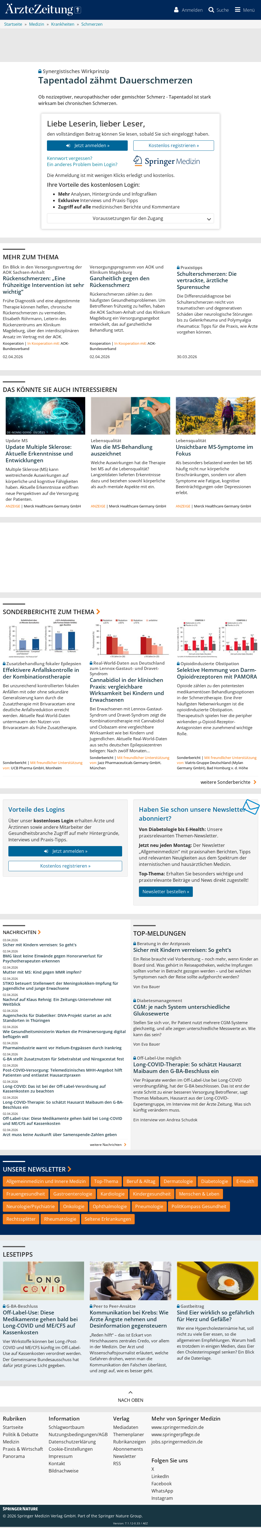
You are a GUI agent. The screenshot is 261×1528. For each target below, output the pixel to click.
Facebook (161, 1485)
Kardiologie (113, 1195)
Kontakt (57, 1465)
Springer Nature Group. (120, 1517)
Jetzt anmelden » (87, 146)
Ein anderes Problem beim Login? (82, 166)
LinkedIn (160, 1477)
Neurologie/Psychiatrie (30, 1208)
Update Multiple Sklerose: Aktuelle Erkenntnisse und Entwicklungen (39, 455)
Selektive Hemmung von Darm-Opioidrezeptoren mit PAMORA (217, 675)
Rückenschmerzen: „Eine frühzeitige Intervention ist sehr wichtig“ (43, 286)
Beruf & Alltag (141, 1183)
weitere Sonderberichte (229, 783)
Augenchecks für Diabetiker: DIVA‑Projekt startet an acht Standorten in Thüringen (57, 1019)
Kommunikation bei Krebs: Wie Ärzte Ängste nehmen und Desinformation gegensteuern (129, 1320)
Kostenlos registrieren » (174, 146)
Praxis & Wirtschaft (23, 1450)
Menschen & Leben (199, 1195)
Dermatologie (178, 1183)
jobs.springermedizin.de (177, 1443)
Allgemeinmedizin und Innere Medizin (46, 1183)
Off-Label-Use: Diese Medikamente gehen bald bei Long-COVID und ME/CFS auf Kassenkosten (62, 1122)
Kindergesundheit (152, 1195)
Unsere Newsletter (34, 1170)
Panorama (14, 1457)
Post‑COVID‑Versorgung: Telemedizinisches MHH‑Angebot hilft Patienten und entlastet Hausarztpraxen (62, 1074)
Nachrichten (19, 933)
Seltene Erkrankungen (108, 1220)
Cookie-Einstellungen (71, 1450)
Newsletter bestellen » (166, 893)
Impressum (61, 1457)
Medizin (11, 1443)
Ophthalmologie (110, 1208)
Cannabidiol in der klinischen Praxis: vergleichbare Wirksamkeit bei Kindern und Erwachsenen (127, 691)
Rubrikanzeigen (129, 1443)
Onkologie (73, 1208)
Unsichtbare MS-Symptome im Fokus (214, 452)
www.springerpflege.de (175, 1436)
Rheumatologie (60, 1220)
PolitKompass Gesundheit (199, 1208)
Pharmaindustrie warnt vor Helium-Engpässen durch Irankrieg (62, 1049)
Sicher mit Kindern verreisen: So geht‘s (40, 946)
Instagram (162, 1499)
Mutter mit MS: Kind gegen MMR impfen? (42, 973)
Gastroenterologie (72, 1195)
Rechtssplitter (21, 1220)
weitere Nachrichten (109, 1145)
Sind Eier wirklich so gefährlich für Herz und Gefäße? (215, 1317)
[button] (243, 10)
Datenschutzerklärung (72, 1443)
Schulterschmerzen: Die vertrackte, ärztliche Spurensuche (207, 281)
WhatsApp (162, 1492)
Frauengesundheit (25, 1195)
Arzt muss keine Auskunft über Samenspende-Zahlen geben (60, 1135)
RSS (117, 1465)
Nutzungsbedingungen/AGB (78, 1436)
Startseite (13, 1428)
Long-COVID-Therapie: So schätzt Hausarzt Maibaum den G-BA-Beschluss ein (63, 1106)
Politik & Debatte (20, 1436)
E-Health (245, 1183)
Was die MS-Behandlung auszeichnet (122, 452)
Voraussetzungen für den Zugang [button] (151, 219)
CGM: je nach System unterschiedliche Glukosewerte (181, 1012)
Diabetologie (214, 1183)
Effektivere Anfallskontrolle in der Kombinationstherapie (41, 675)
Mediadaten (125, 1428)
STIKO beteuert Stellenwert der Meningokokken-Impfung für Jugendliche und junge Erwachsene (60, 987)
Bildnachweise (64, 1472)
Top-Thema (106, 1183)
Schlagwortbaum (66, 1428)
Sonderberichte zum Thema (48, 613)
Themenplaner (128, 1436)
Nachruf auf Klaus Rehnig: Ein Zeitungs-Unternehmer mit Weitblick (57, 1003)
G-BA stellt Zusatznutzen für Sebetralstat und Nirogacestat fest (63, 1060)
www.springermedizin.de (177, 1428)
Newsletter (124, 1457)
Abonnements (128, 1450)
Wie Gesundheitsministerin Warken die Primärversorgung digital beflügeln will (64, 1035)
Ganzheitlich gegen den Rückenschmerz (120, 283)
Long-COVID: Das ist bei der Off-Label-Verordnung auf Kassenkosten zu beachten (54, 1090)
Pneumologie (149, 1208)
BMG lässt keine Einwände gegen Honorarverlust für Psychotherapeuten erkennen (53, 960)
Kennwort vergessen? (69, 159)
